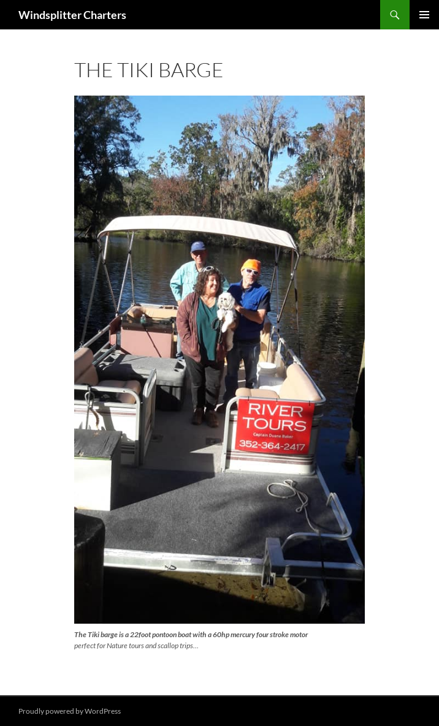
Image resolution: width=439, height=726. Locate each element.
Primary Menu (424, 14)
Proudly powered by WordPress (69, 711)
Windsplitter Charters (72, 14)
